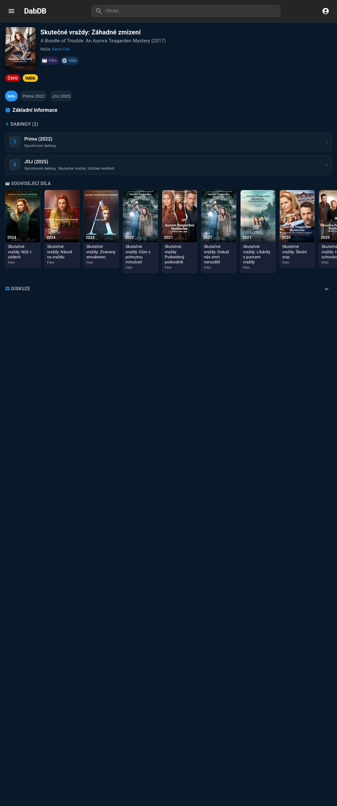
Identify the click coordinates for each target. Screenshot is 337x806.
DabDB (35, 11)
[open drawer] (11, 11)
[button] (11, 96)
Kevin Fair (61, 49)
